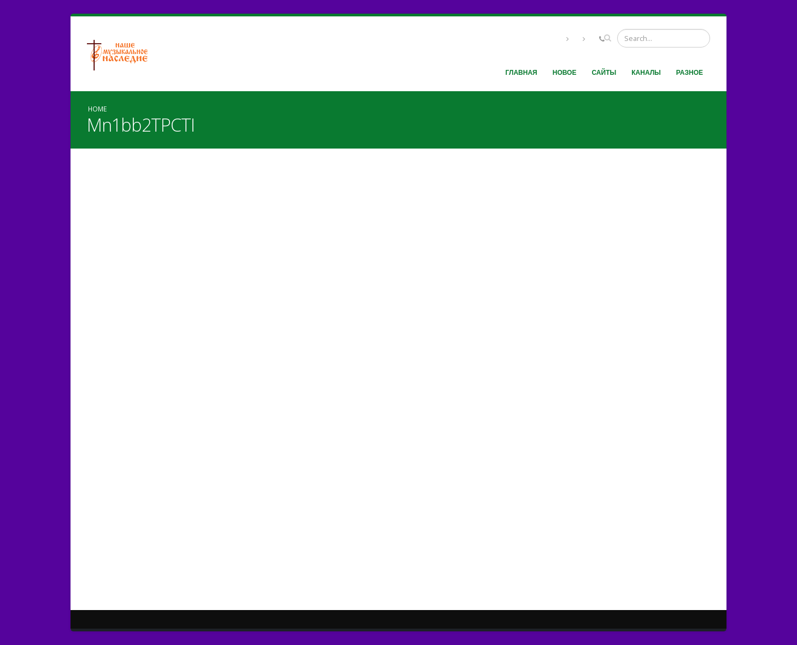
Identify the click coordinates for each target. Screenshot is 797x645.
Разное (689, 72)
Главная (521, 72)
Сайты (603, 72)
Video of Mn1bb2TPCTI (398, 375)
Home (97, 108)
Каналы (646, 72)
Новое (565, 72)
